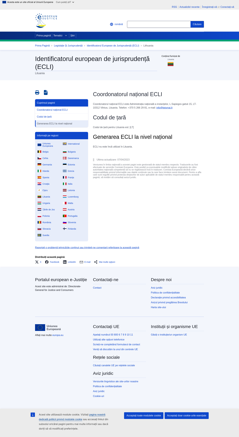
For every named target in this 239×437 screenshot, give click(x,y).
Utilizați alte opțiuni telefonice (108, 339)
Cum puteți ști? (65, 2)
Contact (97, 287)
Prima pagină (43, 35)
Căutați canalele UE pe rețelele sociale (114, 365)
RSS (174, 7)
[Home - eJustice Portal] (46, 20)
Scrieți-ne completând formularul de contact (116, 344)
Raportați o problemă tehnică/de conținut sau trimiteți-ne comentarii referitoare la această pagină (87, 247)
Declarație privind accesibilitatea (168, 297)
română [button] (116, 24)
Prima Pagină (42, 45)
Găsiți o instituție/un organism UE (169, 334)
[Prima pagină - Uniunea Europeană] (48, 327)
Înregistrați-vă (209, 7)
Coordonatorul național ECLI (52, 110)
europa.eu (57, 335)
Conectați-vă (227, 7)
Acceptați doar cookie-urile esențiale (186, 415)
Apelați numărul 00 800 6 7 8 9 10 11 (113, 334)
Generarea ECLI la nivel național (54, 123)
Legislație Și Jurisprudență (68, 45)
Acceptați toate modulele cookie (144, 415)
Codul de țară (44, 116)
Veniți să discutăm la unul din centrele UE (115, 349)
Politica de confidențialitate (165, 292)
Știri (72, 35)
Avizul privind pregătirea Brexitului (169, 302)
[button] (39, 262)
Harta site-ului (158, 307)
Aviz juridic (156, 287)
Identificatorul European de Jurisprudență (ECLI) (113, 45)
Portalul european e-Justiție (61, 279)
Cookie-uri (98, 396)
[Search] (197, 24)
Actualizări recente (190, 7)
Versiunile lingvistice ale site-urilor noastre (115, 381)
